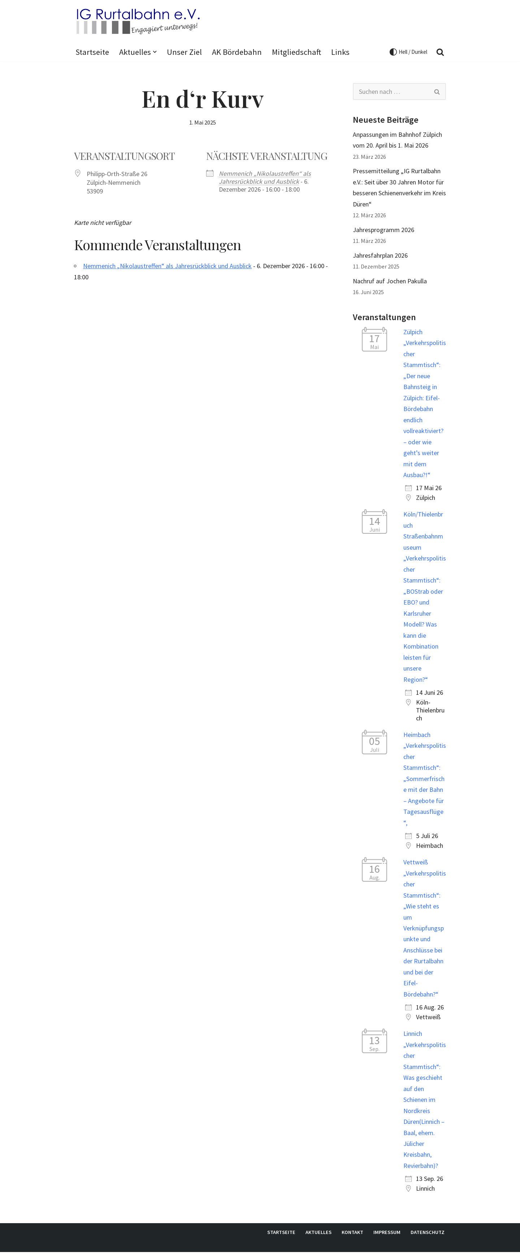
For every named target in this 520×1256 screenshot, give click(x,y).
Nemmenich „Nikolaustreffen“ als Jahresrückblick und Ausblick (265, 178)
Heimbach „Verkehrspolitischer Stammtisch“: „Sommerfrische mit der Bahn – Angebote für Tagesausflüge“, (424, 781)
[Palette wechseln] (408, 52)
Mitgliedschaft (296, 52)
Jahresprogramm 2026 (383, 230)
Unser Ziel (184, 52)
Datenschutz (428, 1236)
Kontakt (352, 1236)
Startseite (92, 52)
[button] (155, 52)
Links (340, 52)
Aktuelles (319, 1236)
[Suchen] (440, 52)
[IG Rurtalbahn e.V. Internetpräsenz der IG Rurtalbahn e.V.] (137, 21)
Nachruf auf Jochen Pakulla (390, 281)
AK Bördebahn (237, 52)
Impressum (386, 1236)
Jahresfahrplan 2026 (380, 256)
